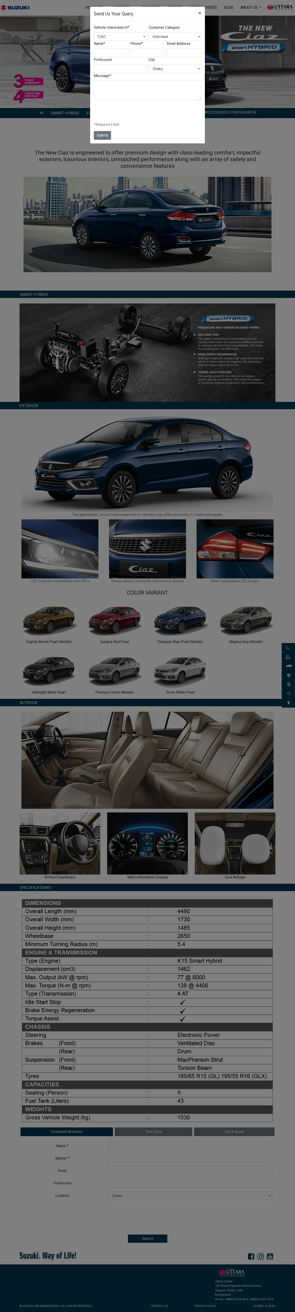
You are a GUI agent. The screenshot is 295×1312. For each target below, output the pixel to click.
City (152, 59)
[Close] (200, 13)
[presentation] (129, 113)
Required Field (106, 124)
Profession (103, 59)
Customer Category (164, 27)
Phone (136, 43)
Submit (102, 135)
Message (102, 76)
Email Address (178, 43)
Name (99, 43)
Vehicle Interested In (111, 27)
